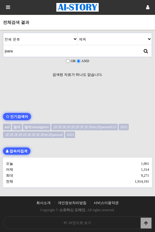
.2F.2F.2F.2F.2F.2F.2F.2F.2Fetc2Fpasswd (33, 135)
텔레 (17, 127)
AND (85, 61)
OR (73, 61)
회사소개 (43, 203)
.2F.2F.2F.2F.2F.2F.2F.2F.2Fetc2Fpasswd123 (84, 127)
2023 (70, 135)
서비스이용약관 (106, 203)
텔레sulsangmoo (36, 127)
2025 (123, 127)
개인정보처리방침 (72, 203)
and (7, 127)
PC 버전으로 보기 (78, 223)
